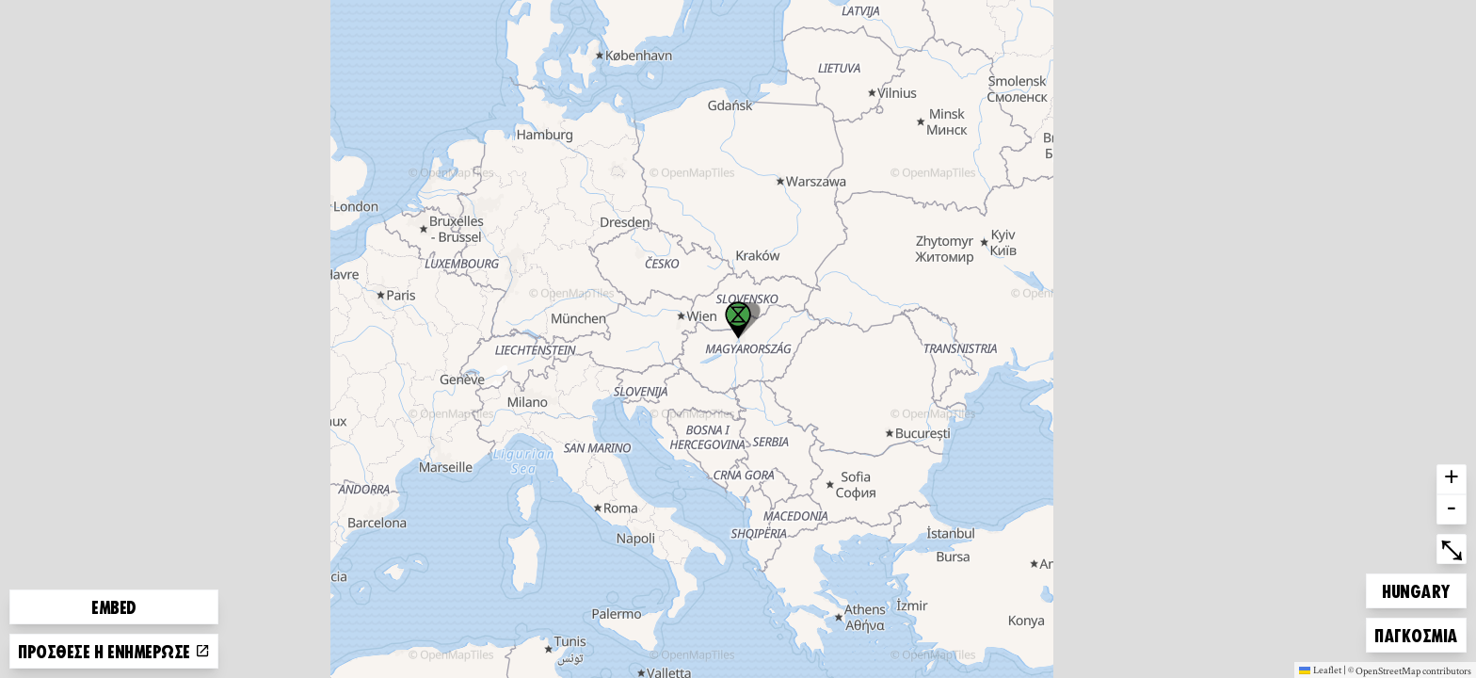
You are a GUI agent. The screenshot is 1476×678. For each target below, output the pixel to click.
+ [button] (1451, 479)
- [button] (1451, 509)
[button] (738, 320)
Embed (113, 606)
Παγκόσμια (1415, 632)
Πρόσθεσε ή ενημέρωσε (114, 650)
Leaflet (1320, 669)
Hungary (1416, 588)
